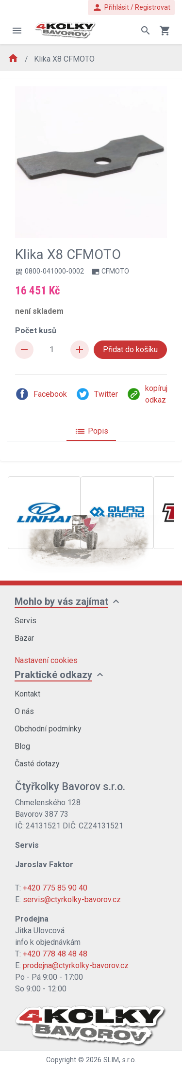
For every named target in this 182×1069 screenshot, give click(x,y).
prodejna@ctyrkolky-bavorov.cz (76, 965)
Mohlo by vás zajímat (61, 601)
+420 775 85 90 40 (55, 887)
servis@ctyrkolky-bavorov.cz (72, 899)
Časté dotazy (37, 763)
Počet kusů (35, 330)
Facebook (41, 394)
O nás (24, 711)
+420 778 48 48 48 (55, 953)
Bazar (24, 638)
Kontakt (27, 693)
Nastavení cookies (46, 660)
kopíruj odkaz (147, 394)
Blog (22, 746)
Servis (25, 620)
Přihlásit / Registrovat (131, 7)
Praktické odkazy (53, 674)
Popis (91, 431)
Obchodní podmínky (48, 728)
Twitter (97, 394)
